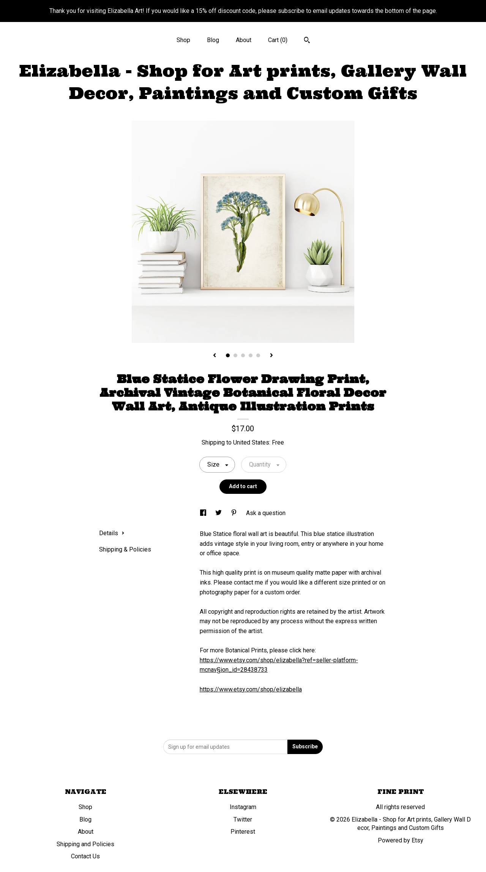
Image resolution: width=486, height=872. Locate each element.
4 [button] (250, 355)
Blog (213, 40)
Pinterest (242, 831)
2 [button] (235, 355)
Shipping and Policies (85, 844)
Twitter (243, 819)
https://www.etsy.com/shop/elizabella (251, 689)
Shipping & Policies (125, 549)
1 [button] (228, 355)
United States (251, 442)
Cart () (277, 40)
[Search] (307, 41)
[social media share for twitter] (219, 513)
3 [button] (243, 355)
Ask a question (266, 513)
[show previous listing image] (214, 355)
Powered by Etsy (400, 840)
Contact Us (85, 856)
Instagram (243, 807)
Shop (183, 40)
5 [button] (258, 355)
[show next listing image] (271, 355)
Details (112, 533)
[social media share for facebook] (204, 513)
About (243, 40)
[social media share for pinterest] (234, 513)
